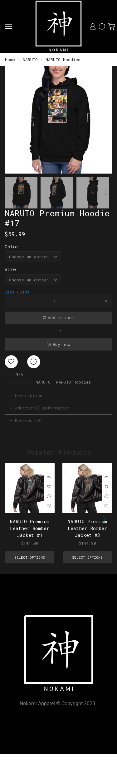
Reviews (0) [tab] (25, 420)
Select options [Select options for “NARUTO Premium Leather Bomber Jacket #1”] (48, 487)
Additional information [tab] (39, 408)
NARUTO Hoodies (63, 59)
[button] (12, 121)
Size (10, 269)
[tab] (58, 396)
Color (12, 246)
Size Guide (17, 292)
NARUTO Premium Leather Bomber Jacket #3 (87, 528)
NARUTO (30, 59)
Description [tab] (25, 396)
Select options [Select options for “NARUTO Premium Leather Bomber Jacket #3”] (106, 487)
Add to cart (61, 317)
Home (10, 59)
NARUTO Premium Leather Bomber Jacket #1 (29, 528)
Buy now (61, 344)
